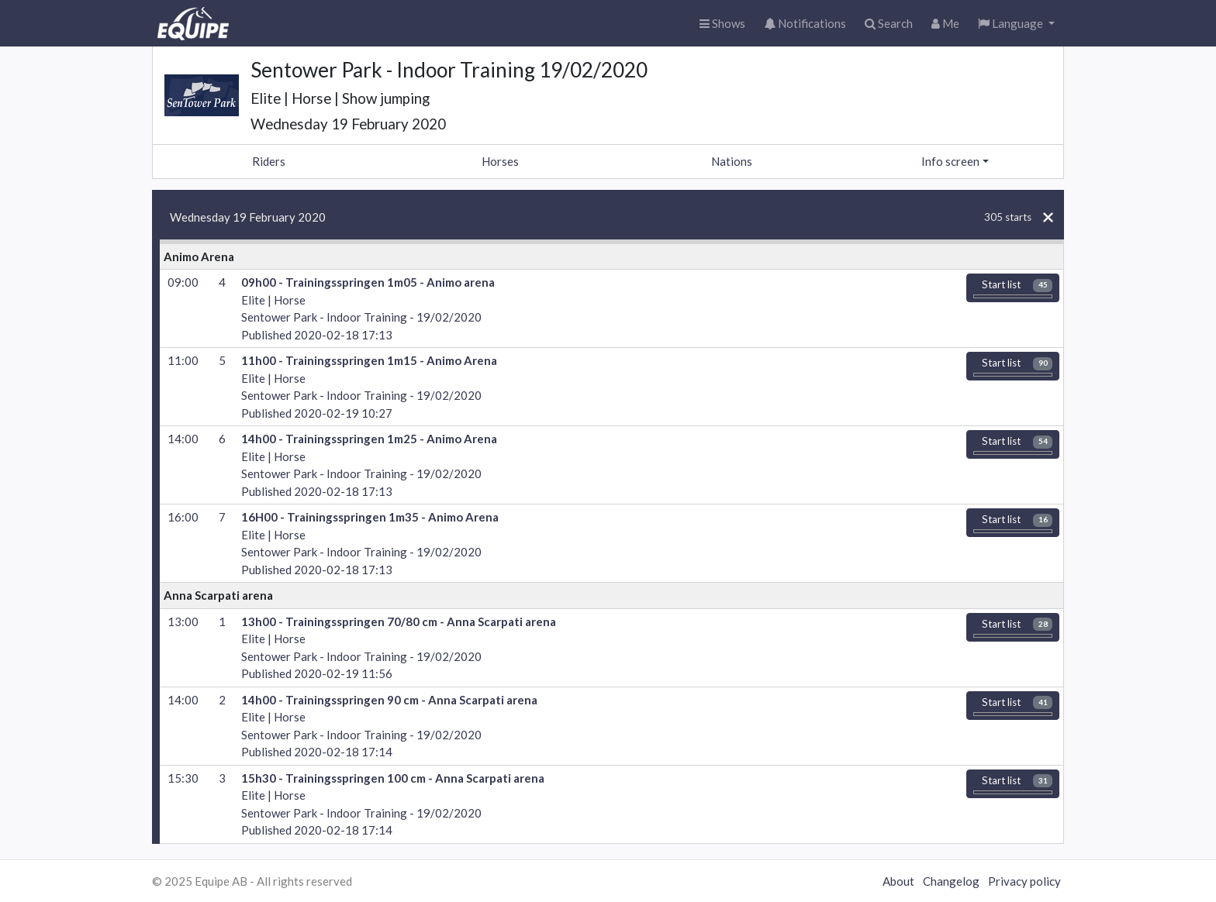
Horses (500, 161)
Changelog (951, 881)
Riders (268, 161)
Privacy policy (1024, 881)
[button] (1016, 24)
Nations (731, 161)
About (898, 881)
